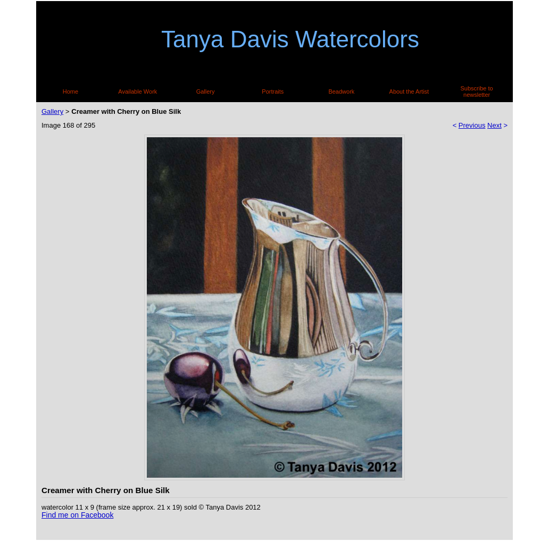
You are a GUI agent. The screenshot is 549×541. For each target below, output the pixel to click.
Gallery (205, 91)
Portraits (273, 91)
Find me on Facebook (77, 515)
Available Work (137, 91)
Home (70, 91)
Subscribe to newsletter (477, 91)
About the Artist (409, 91)
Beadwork (341, 91)
